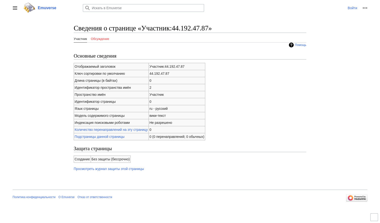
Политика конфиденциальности (34, 197)
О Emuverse (66, 197)
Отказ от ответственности (95, 197)
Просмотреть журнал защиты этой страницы (109, 169)
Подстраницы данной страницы (100, 137)
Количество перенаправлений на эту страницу (111, 130)
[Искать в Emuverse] (143, 8)
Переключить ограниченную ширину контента (375, 219)
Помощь (300, 45)
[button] (15, 8)
